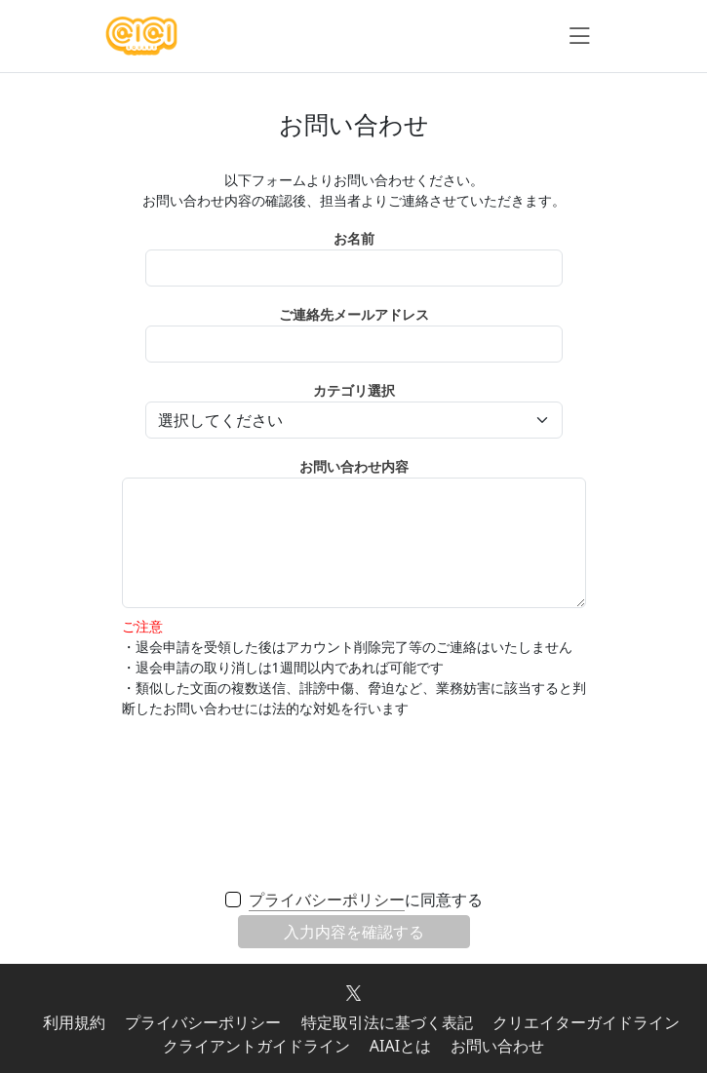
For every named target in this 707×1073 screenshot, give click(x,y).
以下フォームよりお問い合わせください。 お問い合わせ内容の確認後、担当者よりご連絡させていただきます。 (354, 190)
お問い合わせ (497, 1045)
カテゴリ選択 (354, 390)
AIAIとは (400, 1045)
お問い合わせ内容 (354, 466)
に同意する (366, 900)
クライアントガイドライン (256, 1045)
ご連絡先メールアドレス (354, 314)
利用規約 (74, 1022)
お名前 (354, 238)
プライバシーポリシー (327, 899)
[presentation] (354, 803)
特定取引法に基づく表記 (387, 1022)
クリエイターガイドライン (586, 1022)
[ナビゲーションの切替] (579, 36)
